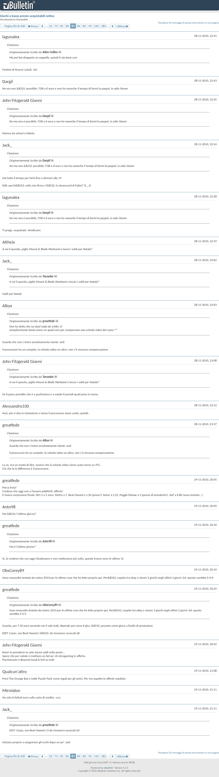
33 (50, 26)
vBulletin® (109, 767)
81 (61, 26)
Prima (32, 26)
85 (84, 26)
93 (89, 26)
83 (73, 26)
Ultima (122, 26)
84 (78, 26)
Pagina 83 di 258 (15, 26)
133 (96, 26)
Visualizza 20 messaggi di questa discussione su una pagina (188, 22)
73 (56, 26)
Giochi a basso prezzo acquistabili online (27, 16)
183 (103, 26)
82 (67, 26)
